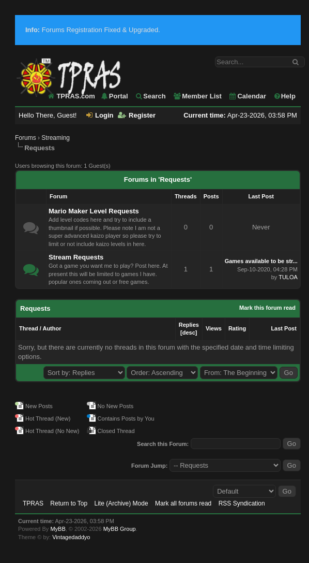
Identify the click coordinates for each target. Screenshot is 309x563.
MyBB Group (119, 529)
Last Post (284, 328)
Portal (114, 96)
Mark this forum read (267, 308)
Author (51, 328)
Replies (189, 325)
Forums (25, 137)
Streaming (55, 137)
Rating (237, 328)
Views (214, 328)
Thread (28, 328)
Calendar (247, 96)
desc (188, 332)
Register (137, 115)
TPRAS (33, 503)
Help (284, 96)
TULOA (288, 277)
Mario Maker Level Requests (94, 211)
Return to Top (68, 503)
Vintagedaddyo (71, 537)
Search (150, 96)
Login (99, 115)
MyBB (57, 529)
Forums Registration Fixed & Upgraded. (92, 30)
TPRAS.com (75, 96)
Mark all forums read (183, 503)
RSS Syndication (242, 503)
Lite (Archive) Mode (121, 503)
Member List (197, 96)
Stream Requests (76, 257)
